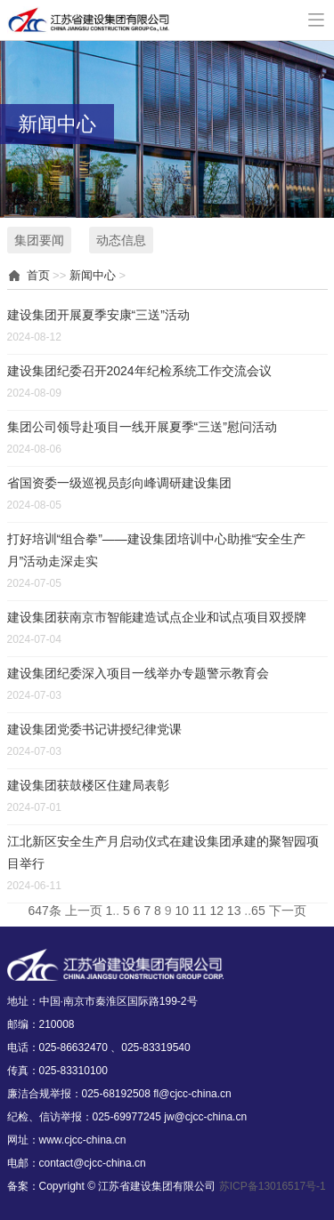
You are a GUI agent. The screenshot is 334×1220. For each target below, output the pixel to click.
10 (182, 910)
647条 (44, 910)
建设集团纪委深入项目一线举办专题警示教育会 (138, 673)
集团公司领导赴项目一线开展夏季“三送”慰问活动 (142, 427)
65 (258, 910)
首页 (38, 275)
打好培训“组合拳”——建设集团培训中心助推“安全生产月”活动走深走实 (156, 550)
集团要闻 (39, 240)
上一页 (83, 910)
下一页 (287, 910)
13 (234, 910)
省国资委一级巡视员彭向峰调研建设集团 (119, 483)
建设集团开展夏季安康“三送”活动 (98, 315)
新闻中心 (92, 275)
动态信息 (121, 240)
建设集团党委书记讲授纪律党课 (94, 729)
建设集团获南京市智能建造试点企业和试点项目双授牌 (156, 617)
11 (199, 910)
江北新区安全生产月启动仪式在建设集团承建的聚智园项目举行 (163, 852)
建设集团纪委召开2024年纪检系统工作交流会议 (139, 371)
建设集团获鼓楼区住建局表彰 (88, 785)
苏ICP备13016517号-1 (272, 1186)
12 (216, 910)
